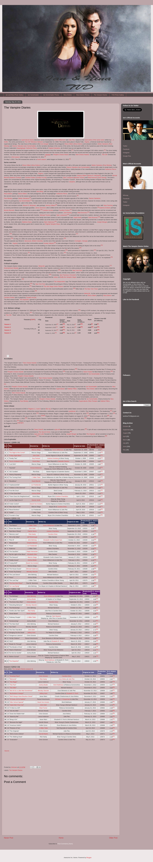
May (124, 450)
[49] (55, 332)
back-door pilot (39, 434)
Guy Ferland (36, 458)
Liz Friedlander (36, 485)
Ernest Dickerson (36, 468)
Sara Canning (108, 205)
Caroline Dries (62, 507)
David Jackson (31, 613)
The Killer (13, 687)
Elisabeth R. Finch (57, 641)
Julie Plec (72, 140)
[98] (114, 739)
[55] (42, 415)
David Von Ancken (36, 504)
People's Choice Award (60, 154)
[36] (79, 310)
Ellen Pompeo (92, 401)
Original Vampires (54, 148)
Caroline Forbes (30, 177)
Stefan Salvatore (103, 144)
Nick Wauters (56, 616)
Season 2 (7, 327)
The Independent (59, 281)
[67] (38, 436)
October (125, 426)
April (124, 436)
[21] (102, 245)
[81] (114, 690)
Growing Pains (15, 676)
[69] (97, 643)
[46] (57, 329)
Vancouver (27, 241)
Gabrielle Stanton (63, 461)
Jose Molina (63, 679)
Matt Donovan (92, 177)
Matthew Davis (27, 222)
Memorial (13, 679)
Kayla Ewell (77, 217)
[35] (95, 536)
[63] (20, 423)
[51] (75, 332)
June (124, 446)
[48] (98, 329)
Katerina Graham (15, 177)
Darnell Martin (43, 734)
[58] (108, 415)
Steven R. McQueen (94, 175)
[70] (97, 646)
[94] (114, 727)
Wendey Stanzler (32, 571)
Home (61, 838)
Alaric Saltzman (49, 222)
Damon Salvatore (18, 146)
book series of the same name (94, 140)
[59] (26, 418)
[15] (55, 221)
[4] (70, 159)
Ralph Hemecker (32, 551)
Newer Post (8, 838)
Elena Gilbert (69, 144)
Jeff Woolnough (32, 537)
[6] (30, 198)
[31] (30, 286)
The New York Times (91, 289)
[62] (18, 423)
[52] (98, 332)
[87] (114, 707)
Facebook (126, 149)
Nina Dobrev (68, 95)
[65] (86, 429)
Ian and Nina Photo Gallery (14, 95)
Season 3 (7, 330)
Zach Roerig (102, 177)
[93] (114, 725)
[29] (50, 274)
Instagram (126, 152)
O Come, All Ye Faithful (17, 699)
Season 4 (7, 333)
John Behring (32, 540)
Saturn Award (87, 372)
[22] (80, 247)
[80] (114, 687)
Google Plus (127, 156)
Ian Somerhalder (33, 95)
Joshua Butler (36, 493)
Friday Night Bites (15, 455)
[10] (41, 209)
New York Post (77, 270)
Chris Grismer (31, 602)
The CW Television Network (34, 142)
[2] (104, 150)
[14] (99, 217)
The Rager (13, 682)
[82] (114, 693)
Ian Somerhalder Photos (51, 95)
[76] (114, 675)
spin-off (57, 429)
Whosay (125, 195)
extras (56, 277)
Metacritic (42, 266)
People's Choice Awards (15, 372)
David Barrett (36, 481)
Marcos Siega (36, 450)
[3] (45, 156)
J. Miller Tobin (36, 477)
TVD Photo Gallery (118, 95)
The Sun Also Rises (15, 583)
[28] (59, 270)
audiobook (72, 411)
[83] (114, 696)
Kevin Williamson (59, 140)
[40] (81, 324)
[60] (85, 418)
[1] (72, 150)
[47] (64, 329)
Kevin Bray (36, 461)
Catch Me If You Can (16, 705)
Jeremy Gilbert (82, 175)
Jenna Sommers (40, 208)
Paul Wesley (107, 165)
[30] (23, 279)
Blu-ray (48, 409)
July (124, 443)
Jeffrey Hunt (31, 632)
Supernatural (60, 389)
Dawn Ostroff (38, 429)
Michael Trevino (79, 177)
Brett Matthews (50, 660)
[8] (56, 205)
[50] (64, 332)
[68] (106, 436)
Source (7, 751)
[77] (114, 678)
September (126, 430)
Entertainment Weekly (11, 268)
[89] (114, 713)
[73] (97, 656)
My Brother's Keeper (16, 693)
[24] (95, 250)
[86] (114, 704)
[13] (68, 214)
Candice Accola (41, 177)
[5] (77, 195)
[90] (114, 716)
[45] (98, 327)
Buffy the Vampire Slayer (68, 277)
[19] (65, 238)
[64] (22, 423)
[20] (55, 242)
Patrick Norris (32, 531)
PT (34, 319)
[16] (11, 233)
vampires (72, 182)
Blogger (88, 857)
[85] (114, 701)
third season (16, 157)
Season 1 (7, 324)
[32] (74, 288)
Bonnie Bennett (9, 210)
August (125, 433)
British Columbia (37, 241)
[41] (64, 327)
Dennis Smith (36, 500)
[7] (31, 200)
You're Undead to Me (16, 461)
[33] (36, 290)
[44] (92, 327)
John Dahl (36, 455)
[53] (37, 413)
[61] (18, 420)
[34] (95, 533)
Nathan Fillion (72, 389)
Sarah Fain (58, 540)
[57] (89, 415)
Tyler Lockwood (68, 177)
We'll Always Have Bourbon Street (21, 696)
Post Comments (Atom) (65, 844)
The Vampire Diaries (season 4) (22, 669)
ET (32, 319)
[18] (12, 238)
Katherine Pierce (31, 148)
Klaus (58, 224)
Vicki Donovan (93, 217)
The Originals (90, 434)
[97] (114, 736)
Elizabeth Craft (48, 540)
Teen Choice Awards (82, 154)
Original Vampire (50, 224)
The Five (13, 685)
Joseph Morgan (102, 222)
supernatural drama (27, 140)
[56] (44, 415)
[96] (114, 733)
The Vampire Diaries (100, 95)
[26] (112, 257)
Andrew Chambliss (62, 496)
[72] (97, 652)
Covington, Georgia (81, 241)
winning (47, 154)
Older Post (113, 838)
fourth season (41, 159)
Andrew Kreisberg (53, 458)
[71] (97, 649)
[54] (114, 413)
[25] (65, 252)
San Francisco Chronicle (68, 275)
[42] (75, 327)
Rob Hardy (32, 534)
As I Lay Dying (14, 586)
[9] (98, 207)
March (125, 440)
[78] (114, 681)
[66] (71, 431)
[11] (71, 209)
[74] (97, 660)
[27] (111, 265)
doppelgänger (21, 148)
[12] (88, 212)
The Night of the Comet (16, 452)
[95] (114, 730)
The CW (104, 154)
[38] (57, 324)
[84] (114, 699)
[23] (66, 250)
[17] (77, 233)
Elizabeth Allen (32, 554)
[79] (114, 684)
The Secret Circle (44, 432)
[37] (31, 312)
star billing (40, 191)
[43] (81, 327)
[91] (114, 719)
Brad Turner (43, 708)
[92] (114, 722)
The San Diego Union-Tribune (53, 286)
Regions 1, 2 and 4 (34, 409)
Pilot (10, 450)
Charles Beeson (32, 543)
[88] (114, 710)
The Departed (24, 299)
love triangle (44, 144)
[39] (64, 324)
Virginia (86, 142)
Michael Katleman (32, 569)
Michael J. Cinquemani (62, 699)
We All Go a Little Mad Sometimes (21, 690)
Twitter (125, 146)
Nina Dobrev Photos (82, 95)
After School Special (16, 702)
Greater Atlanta (48, 243)
